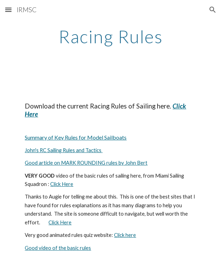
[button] (8, 9)
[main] (110, 36)
